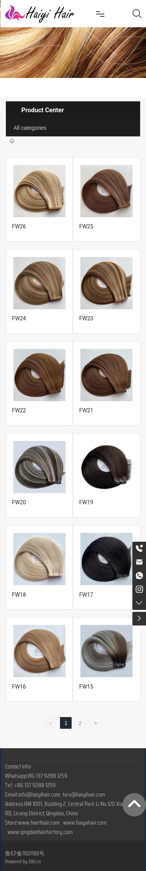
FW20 (19, 502)
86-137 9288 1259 (47, 776)
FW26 (19, 226)
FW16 (19, 687)
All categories (30, 128)
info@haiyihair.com (39, 794)
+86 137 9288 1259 (35, 785)
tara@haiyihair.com (84, 794)
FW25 (86, 226)
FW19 (86, 502)
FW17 (86, 595)
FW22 (19, 410)
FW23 (86, 318)
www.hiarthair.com (39, 822)
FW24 (19, 318)
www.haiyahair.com (85, 822)
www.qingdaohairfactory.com (40, 832)
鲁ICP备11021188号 (24, 853)
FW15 (86, 687)
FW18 (19, 595)
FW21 (86, 410)
